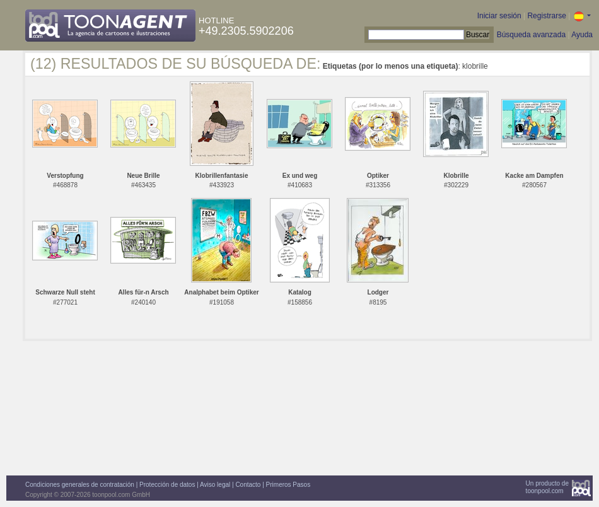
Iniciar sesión (499, 15)
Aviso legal (215, 484)
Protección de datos (167, 484)
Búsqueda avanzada (531, 34)
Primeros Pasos (288, 484)
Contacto (247, 484)
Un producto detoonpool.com (547, 487)
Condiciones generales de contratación (79, 484)
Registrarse (546, 15)
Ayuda (582, 34)
